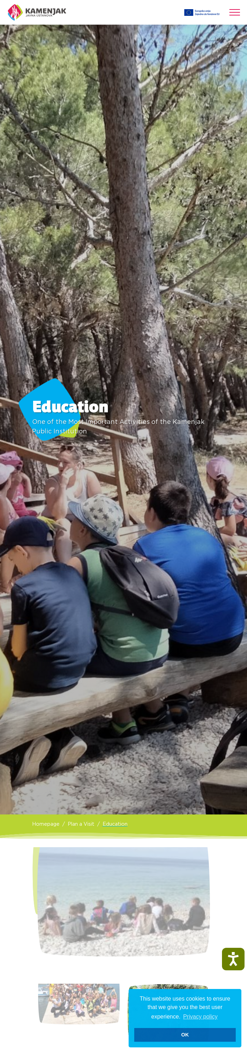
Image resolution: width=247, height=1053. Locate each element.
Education (115, 824)
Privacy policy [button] (200, 1017)
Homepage (46, 824)
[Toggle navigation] (234, 12)
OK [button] (185, 1035)
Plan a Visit (81, 824)
